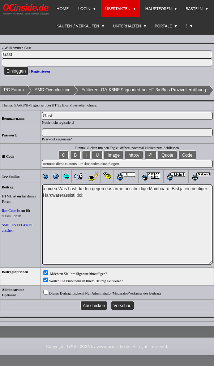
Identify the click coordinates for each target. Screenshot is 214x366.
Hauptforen (158, 8)
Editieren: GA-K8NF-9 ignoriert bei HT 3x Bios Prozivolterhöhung (143, 89)
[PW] (107, 62)
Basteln (193, 8)
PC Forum (14, 89)
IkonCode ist (11, 211)
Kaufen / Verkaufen (77, 25)
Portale (163, 25)
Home (62, 8)
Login (84, 8)
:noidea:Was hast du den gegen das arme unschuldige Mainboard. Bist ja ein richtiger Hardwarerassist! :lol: (127, 224)
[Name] (107, 54)
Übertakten (117, 8)
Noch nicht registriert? (58, 123)
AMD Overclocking (52, 89)
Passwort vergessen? (57, 139)
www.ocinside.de (113, 346)
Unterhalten (127, 25)
